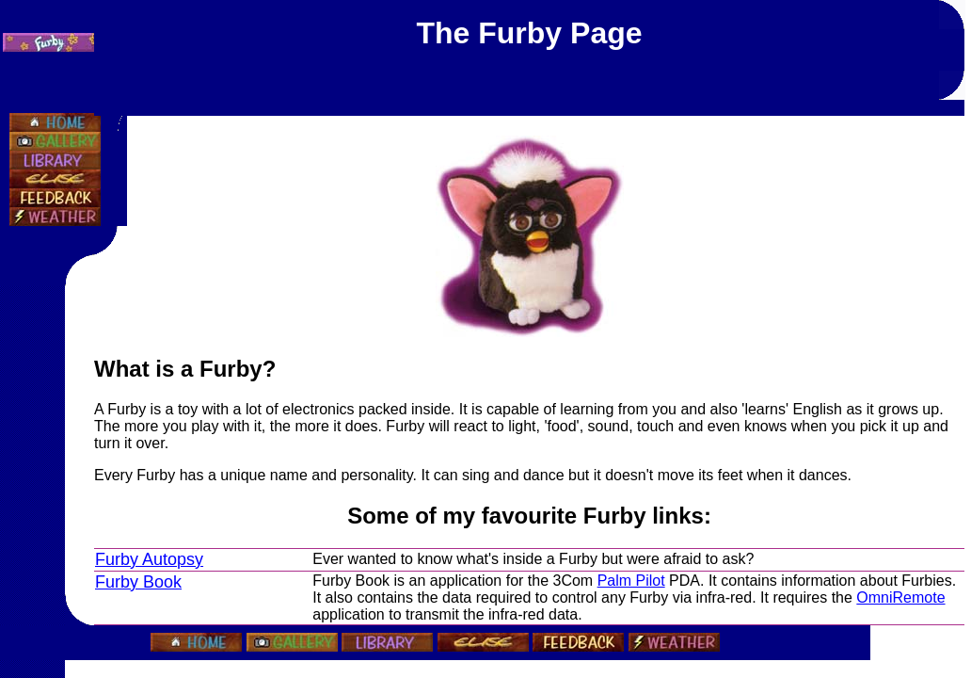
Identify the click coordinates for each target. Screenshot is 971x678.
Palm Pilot (631, 581)
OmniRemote (900, 597)
